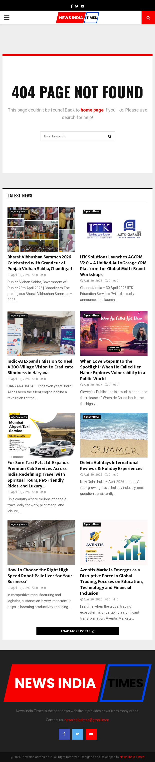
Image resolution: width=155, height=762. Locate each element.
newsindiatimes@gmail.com (86, 720)
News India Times (132, 757)
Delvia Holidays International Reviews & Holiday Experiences (111, 465)
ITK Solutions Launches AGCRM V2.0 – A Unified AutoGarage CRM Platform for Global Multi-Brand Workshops (113, 265)
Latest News (19, 195)
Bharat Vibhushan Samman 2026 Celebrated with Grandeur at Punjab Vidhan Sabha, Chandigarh (40, 263)
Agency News (19, 211)
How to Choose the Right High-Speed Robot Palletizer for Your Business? (39, 576)
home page (92, 110)
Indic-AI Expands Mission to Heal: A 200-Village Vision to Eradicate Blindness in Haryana (40, 367)
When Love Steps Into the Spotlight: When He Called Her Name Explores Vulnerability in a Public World (112, 370)
